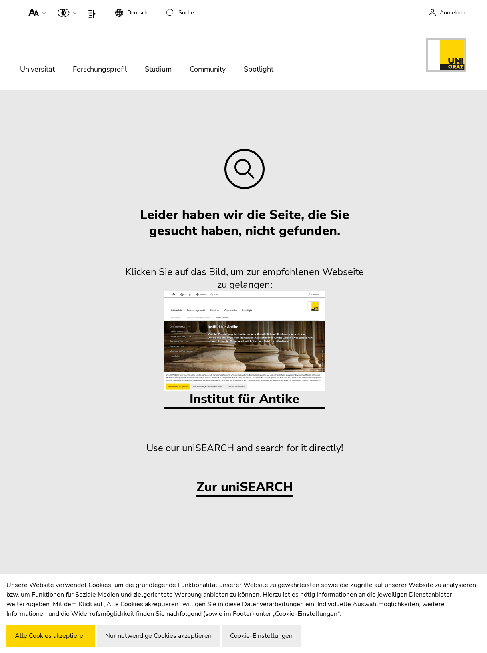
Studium (158, 69)
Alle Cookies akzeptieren (51, 635)
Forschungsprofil (100, 69)
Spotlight (258, 69)
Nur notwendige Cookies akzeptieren (158, 635)
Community (208, 69)
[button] (35, 12)
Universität (37, 69)
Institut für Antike (244, 349)
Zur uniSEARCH (244, 487)
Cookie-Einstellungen (261, 635)
